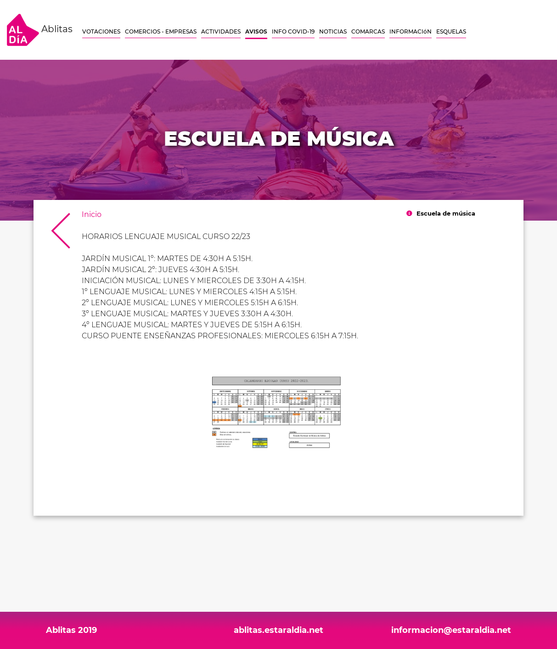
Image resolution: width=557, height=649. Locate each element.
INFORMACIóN (410, 31)
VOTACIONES (101, 31)
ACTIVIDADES (221, 31)
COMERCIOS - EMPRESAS (161, 31)
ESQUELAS (451, 31)
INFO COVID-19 (293, 31)
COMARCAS (368, 31)
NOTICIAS (333, 31)
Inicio (91, 214)
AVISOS (256, 31)
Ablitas (40, 30)
